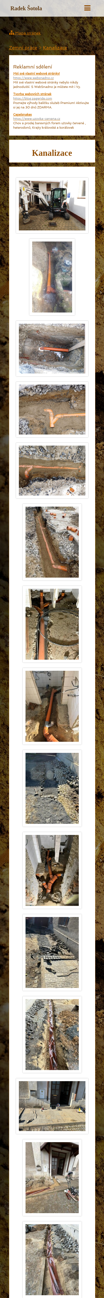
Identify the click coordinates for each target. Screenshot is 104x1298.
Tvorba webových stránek (52, 96)
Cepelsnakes (52, 117)
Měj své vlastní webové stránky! (52, 76)
